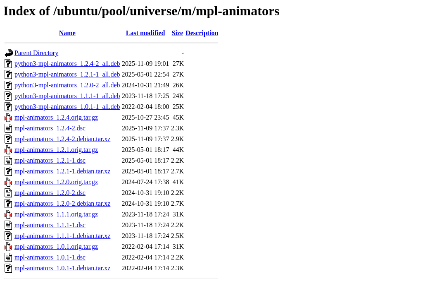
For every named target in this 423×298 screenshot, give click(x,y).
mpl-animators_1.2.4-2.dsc (50, 128)
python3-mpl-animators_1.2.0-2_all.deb (67, 85)
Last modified (145, 32)
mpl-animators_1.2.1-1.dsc (50, 160)
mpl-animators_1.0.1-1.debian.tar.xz (62, 268)
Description (201, 32)
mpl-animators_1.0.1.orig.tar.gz (56, 246)
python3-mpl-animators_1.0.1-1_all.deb (67, 106)
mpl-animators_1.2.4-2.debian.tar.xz (62, 138)
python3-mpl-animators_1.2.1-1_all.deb (67, 74)
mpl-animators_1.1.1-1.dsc (50, 224)
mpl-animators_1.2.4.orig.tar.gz (56, 117)
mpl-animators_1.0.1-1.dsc (50, 257)
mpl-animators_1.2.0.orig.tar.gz (56, 181)
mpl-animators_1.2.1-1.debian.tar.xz (62, 171)
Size (177, 32)
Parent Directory (36, 52)
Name (67, 32)
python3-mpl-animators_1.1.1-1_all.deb (67, 95)
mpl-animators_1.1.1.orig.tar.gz (56, 214)
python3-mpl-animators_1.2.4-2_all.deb (67, 63)
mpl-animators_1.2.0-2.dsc (50, 192)
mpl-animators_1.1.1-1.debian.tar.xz (62, 235)
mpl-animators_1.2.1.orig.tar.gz (56, 149)
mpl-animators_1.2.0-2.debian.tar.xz (62, 203)
